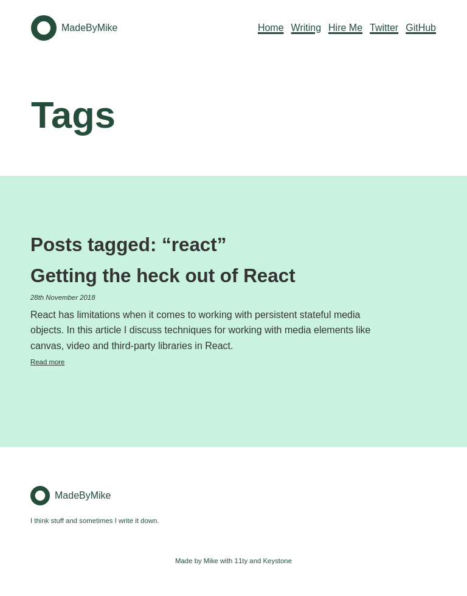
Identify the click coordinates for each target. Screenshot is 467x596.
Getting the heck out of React (163, 275)
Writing (306, 28)
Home (271, 28)
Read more (47, 362)
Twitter (384, 28)
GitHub (421, 28)
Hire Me (345, 28)
